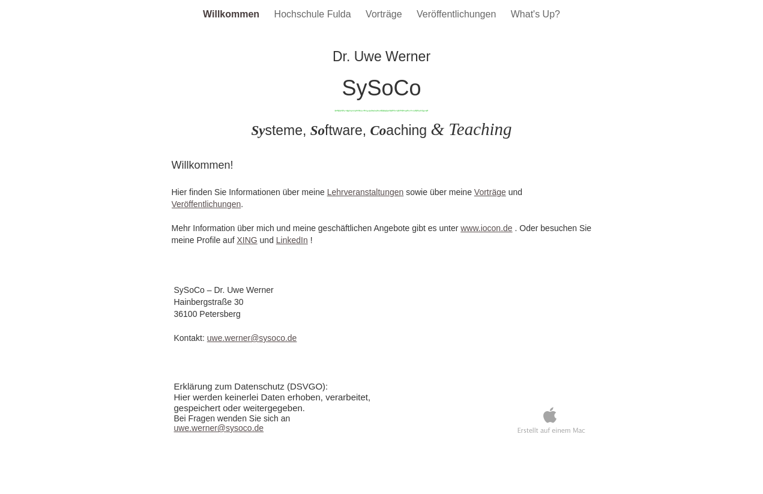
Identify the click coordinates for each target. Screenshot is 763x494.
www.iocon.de (486, 228)
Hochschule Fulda (314, 14)
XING (247, 240)
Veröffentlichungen (458, 14)
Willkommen (232, 14)
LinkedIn (292, 240)
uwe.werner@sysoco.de (252, 338)
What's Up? (535, 14)
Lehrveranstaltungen (365, 192)
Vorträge (385, 14)
